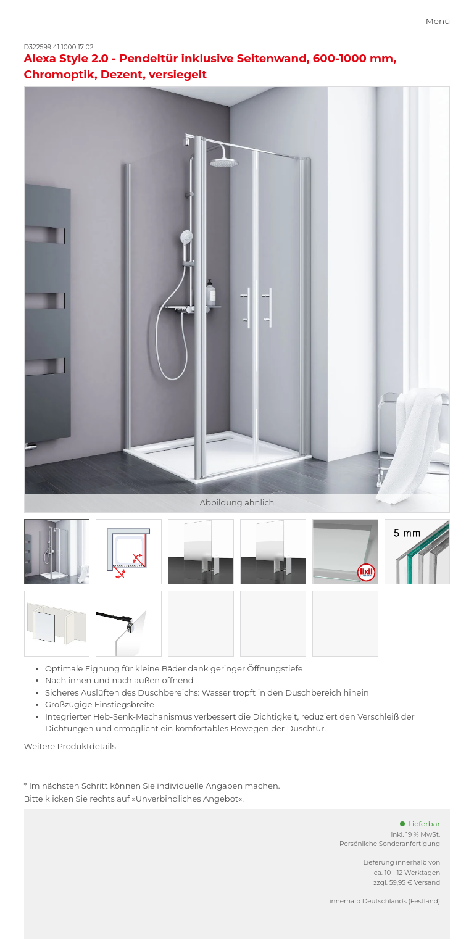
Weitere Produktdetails (70, 746)
